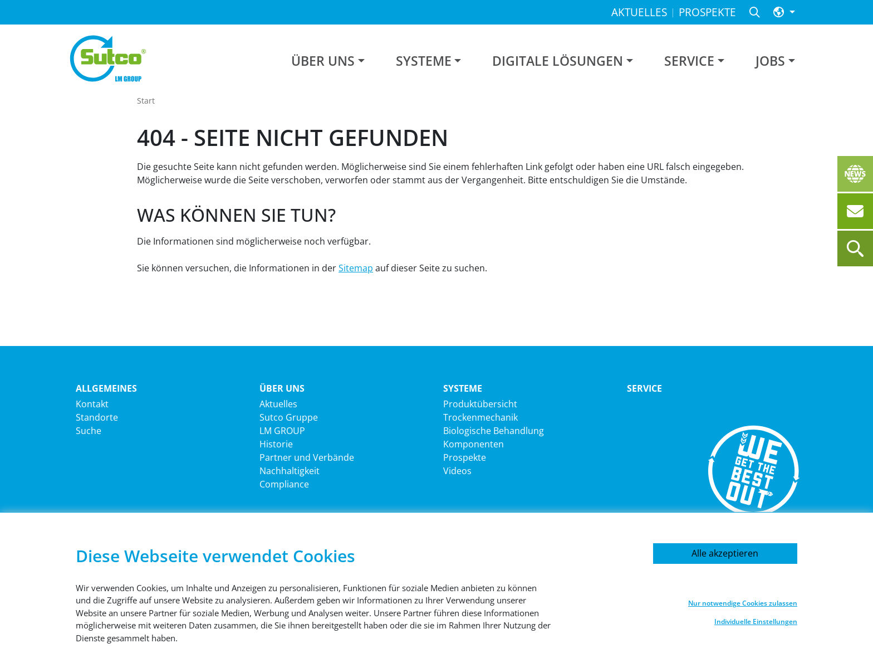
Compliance (284, 484)
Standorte (97, 417)
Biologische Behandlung (493, 431)
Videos (457, 471)
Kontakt (92, 404)
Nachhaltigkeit (289, 471)
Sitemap (356, 268)
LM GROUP (282, 431)
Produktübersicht (480, 404)
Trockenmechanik (480, 417)
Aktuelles (278, 404)
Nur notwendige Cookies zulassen (742, 603)
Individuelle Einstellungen (755, 621)
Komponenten (473, 444)
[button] (784, 12)
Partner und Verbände (306, 457)
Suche (88, 431)
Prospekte (464, 457)
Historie (276, 444)
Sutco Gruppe (288, 417)
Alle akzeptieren (724, 553)
